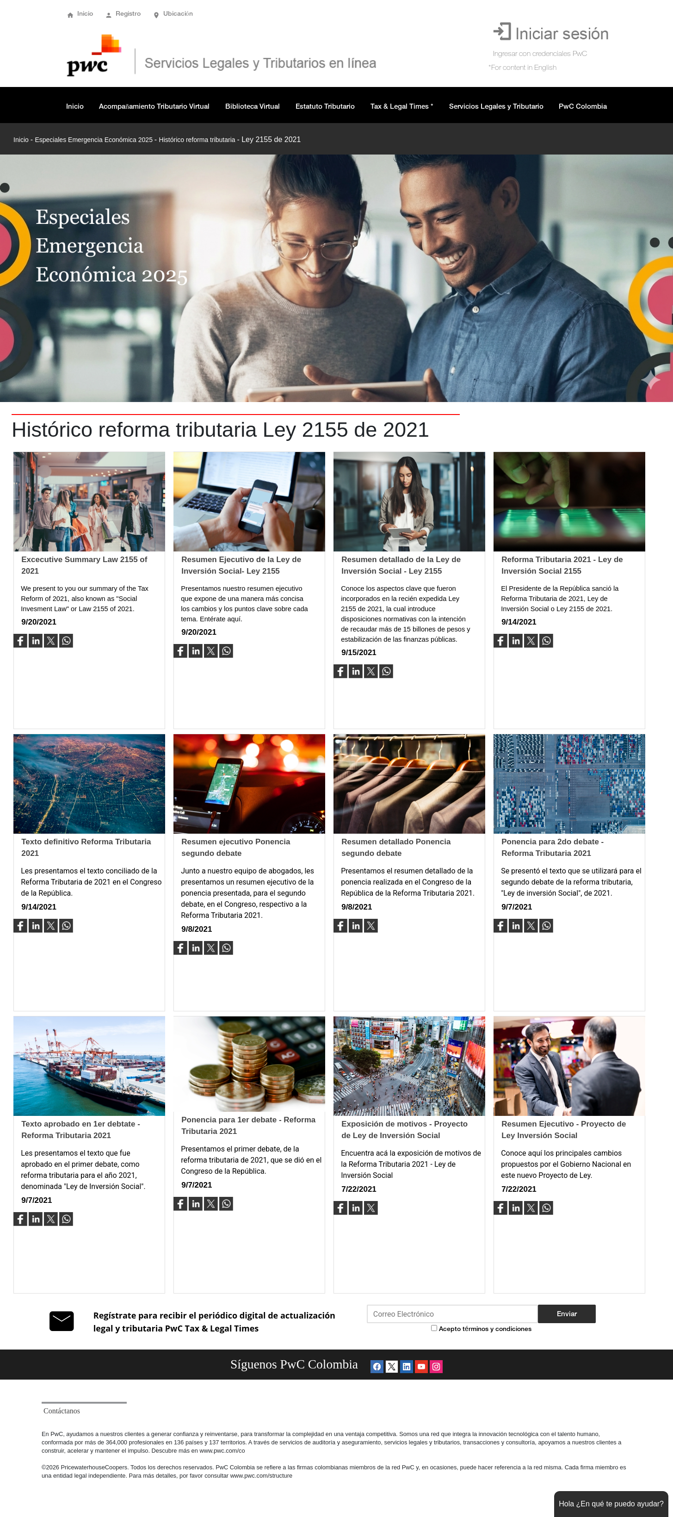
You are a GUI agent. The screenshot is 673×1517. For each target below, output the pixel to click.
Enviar (567, 1314)
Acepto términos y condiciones (485, 1328)
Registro (128, 13)
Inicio (85, 13)
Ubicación (178, 13)
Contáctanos (61, 1411)
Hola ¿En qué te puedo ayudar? (611, 1504)
